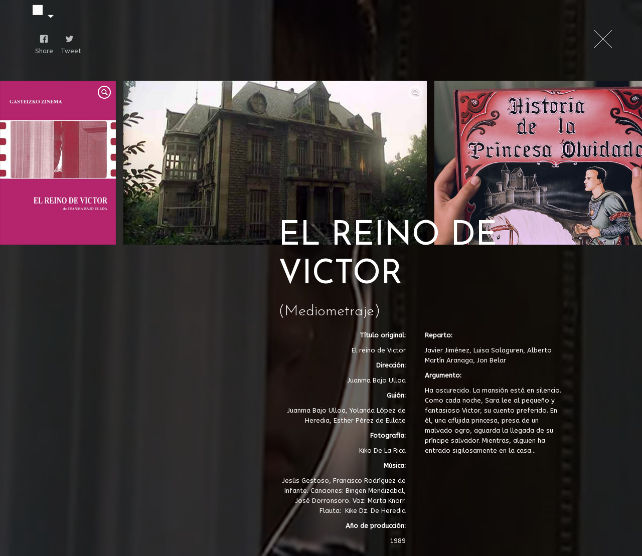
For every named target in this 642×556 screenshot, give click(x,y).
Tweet (67, 51)
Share (42, 51)
